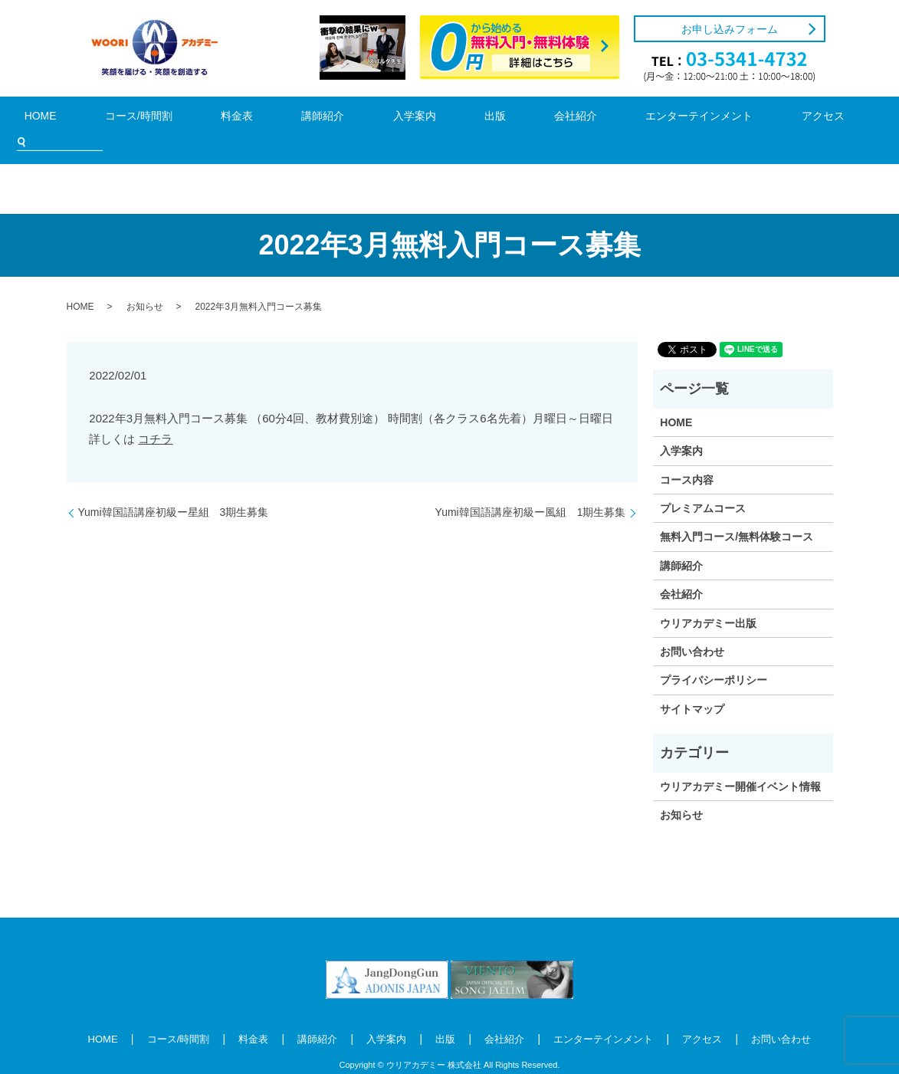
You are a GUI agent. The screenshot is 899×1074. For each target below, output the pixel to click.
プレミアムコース (703, 485)
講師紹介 (303, 118)
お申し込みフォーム (729, 29)
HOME (92, 118)
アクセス (682, 118)
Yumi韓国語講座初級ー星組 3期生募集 (173, 489)
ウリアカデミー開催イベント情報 (740, 763)
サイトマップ (692, 686)
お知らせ (144, 283)
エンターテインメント (584, 118)
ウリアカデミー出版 (708, 600)
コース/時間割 (166, 118)
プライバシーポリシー (713, 657)
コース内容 (687, 457)
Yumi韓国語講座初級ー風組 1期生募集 (530, 489)
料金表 (240, 118)
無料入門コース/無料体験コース (736, 513)
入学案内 (371, 118)
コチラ (155, 415)
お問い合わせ (692, 628)
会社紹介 (487, 118)
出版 (429, 118)
